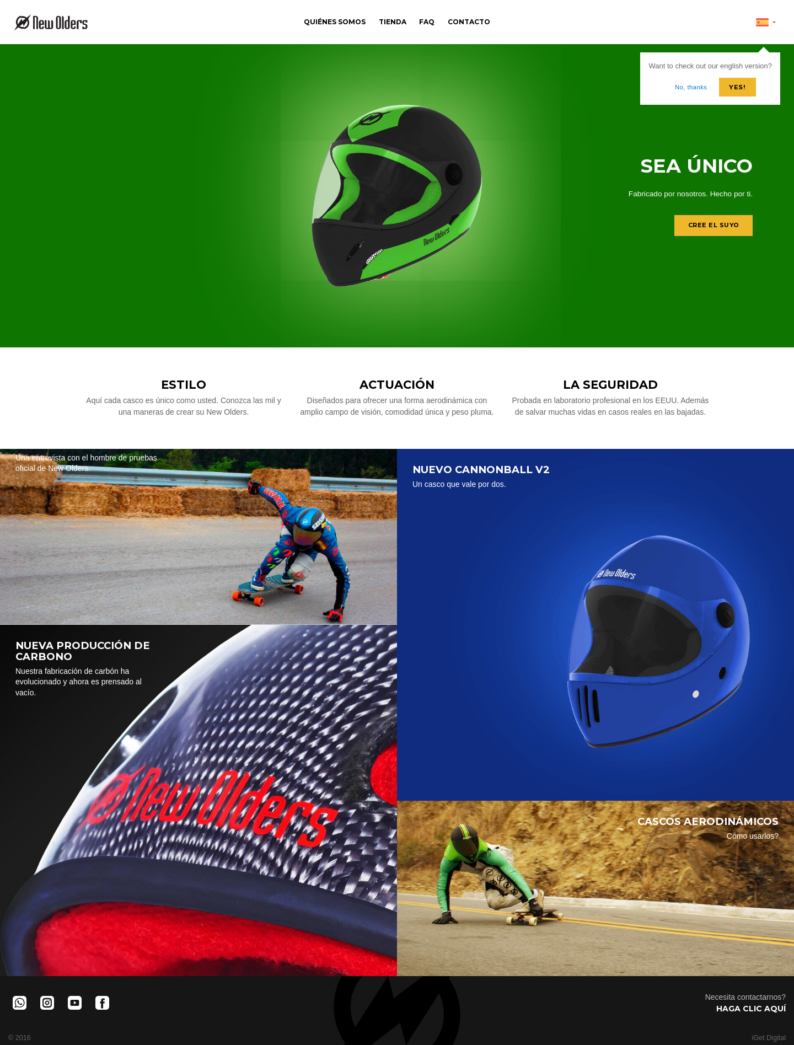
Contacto (469, 22)
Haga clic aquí (751, 1009)
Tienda (392, 22)
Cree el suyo (712, 225)
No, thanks (691, 87)
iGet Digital (769, 1038)
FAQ (426, 22)
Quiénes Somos (335, 22)
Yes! (737, 87)
